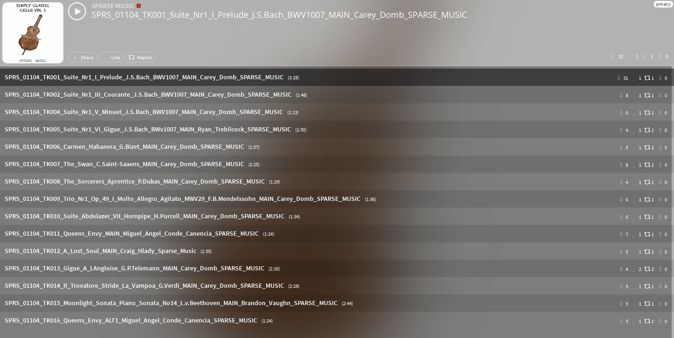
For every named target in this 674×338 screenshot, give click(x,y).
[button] (337, 77)
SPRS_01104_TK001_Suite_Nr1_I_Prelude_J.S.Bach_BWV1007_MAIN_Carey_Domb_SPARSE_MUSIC (279, 14)
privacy (663, 4)
